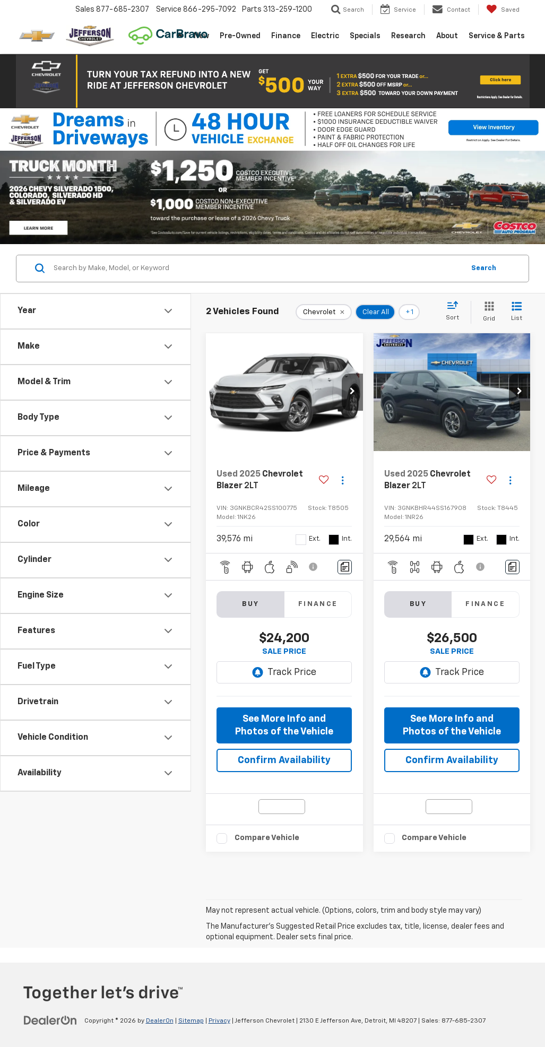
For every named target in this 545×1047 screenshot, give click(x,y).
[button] (273, 81)
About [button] (447, 36)
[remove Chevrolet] (324, 312)
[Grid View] (487, 312)
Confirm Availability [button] (284, 760)
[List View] (516, 312)
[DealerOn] (50, 1020)
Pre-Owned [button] (240, 36)
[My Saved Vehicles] (502, 9)
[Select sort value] (455, 311)
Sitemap (191, 1021)
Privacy (219, 1021)
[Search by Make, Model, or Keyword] (257, 268)
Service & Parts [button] (497, 36)
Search (483, 268)
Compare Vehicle (267, 838)
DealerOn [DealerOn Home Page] (160, 1021)
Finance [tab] (318, 604)
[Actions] (342, 480)
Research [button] (408, 36)
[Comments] (345, 567)
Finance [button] (285, 36)
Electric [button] (325, 36)
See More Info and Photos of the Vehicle (284, 725)
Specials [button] (365, 36)
